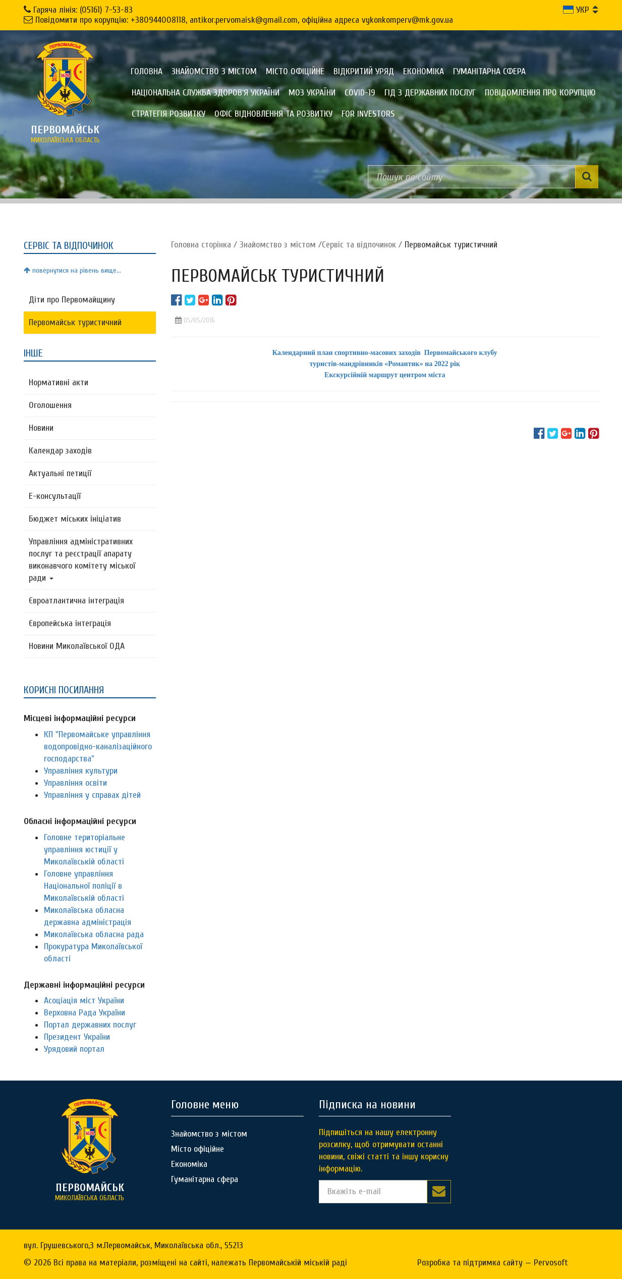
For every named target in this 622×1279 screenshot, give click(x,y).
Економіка (423, 71)
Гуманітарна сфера (489, 71)
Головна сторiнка (201, 244)
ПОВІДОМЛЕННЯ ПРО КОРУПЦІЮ (540, 92)
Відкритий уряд (363, 71)
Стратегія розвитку (168, 114)
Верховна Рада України (84, 1012)
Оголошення (50, 405)
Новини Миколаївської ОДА (77, 646)
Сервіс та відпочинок (359, 244)
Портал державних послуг (90, 1024)
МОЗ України (312, 92)
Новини (41, 428)
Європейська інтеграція (70, 623)
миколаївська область (65, 133)
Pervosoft (551, 1262)
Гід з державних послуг (430, 92)
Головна (146, 71)
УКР (576, 10)
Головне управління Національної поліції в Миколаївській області (84, 885)
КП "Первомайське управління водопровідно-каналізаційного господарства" (98, 746)
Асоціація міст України (84, 1000)
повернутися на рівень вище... (72, 270)
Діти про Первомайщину (72, 299)
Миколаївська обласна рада (94, 934)
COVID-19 (360, 92)
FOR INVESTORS (368, 114)
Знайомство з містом (214, 71)
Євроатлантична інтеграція (76, 600)
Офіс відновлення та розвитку (273, 114)
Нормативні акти (58, 382)
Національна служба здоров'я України (205, 92)
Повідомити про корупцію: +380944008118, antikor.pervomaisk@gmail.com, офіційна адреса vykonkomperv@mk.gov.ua (244, 20)
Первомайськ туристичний (75, 322)
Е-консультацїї (55, 496)
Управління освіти (75, 783)
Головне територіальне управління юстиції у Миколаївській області (84, 849)
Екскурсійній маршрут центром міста (384, 375)
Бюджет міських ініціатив (75, 519)
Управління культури (81, 770)
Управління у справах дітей (92, 795)
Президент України (77, 1037)
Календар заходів (60, 450)
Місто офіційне (295, 71)
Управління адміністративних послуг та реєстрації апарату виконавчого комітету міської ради (82, 559)
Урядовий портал (74, 1049)
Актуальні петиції (60, 473)
